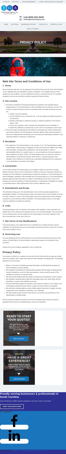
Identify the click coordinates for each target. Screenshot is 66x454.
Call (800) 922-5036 (33, 17)
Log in (45, 450)
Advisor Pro (15, 450)
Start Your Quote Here (12, 406)
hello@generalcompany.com (34, 19)
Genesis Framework (28, 450)
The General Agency (10, 446)
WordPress (38, 450)
